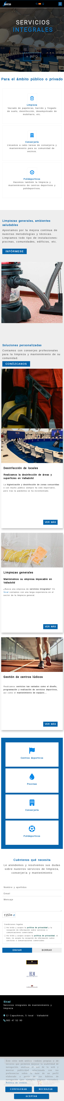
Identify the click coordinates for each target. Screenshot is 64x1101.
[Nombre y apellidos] (32, 887)
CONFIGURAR (18, 1089)
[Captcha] (38, 915)
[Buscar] (36, 4)
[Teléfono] (12, 1020)
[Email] (32, 893)
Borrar (47, 950)
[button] (60, 4)
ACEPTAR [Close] (31, 1096)
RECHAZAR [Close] (46, 1089)
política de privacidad (37, 928)
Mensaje (32, 904)
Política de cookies (16, 1083)
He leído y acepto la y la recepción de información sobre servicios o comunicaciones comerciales (28, 930)
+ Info (32, 57)
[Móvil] (43, 4)
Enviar (17, 950)
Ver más (50, 522)
